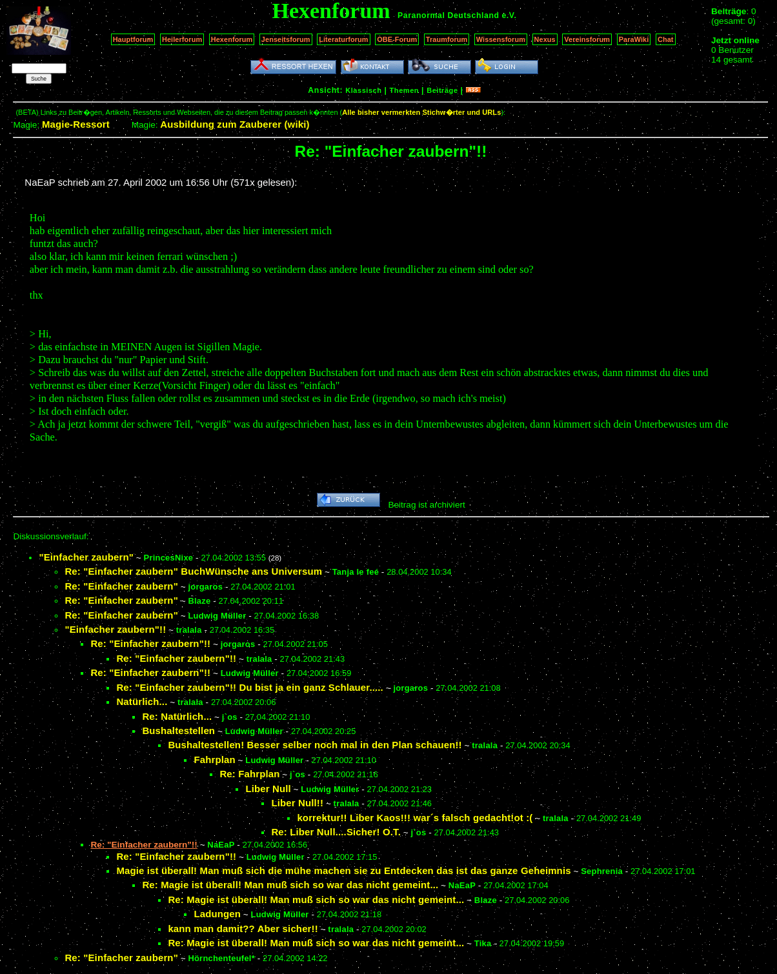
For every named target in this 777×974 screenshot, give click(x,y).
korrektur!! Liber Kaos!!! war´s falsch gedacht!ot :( (414, 817)
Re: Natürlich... (177, 716)
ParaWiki (634, 39)
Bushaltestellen (178, 730)
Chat (666, 39)
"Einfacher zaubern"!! (115, 629)
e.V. (508, 15)
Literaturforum (343, 39)
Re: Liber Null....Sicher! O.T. (336, 831)
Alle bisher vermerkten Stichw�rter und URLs (421, 112)
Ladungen (217, 913)
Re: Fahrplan (249, 773)
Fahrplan (214, 759)
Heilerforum (182, 39)
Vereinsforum (587, 39)
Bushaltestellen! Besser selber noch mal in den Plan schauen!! (314, 744)
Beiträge (442, 90)
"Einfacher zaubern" (86, 557)
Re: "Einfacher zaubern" (121, 586)
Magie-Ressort (76, 124)
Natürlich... (141, 701)
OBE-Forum (397, 39)
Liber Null (267, 788)
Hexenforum (232, 39)
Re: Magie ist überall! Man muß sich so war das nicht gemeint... (290, 884)
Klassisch (363, 90)
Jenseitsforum (285, 39)
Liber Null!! (297, 802)
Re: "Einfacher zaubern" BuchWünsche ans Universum (193, 571)
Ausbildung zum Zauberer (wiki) (234, 124)
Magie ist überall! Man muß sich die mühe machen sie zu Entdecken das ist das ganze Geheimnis (343, 870)
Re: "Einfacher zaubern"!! (150, 643)
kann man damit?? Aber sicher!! (243, 928)
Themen (404, 90)
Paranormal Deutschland (449, 15)
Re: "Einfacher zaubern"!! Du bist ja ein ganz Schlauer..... (249, 687)
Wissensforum (500, 39)
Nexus (545, 39)
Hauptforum (133, 39)
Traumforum (447, 39)
